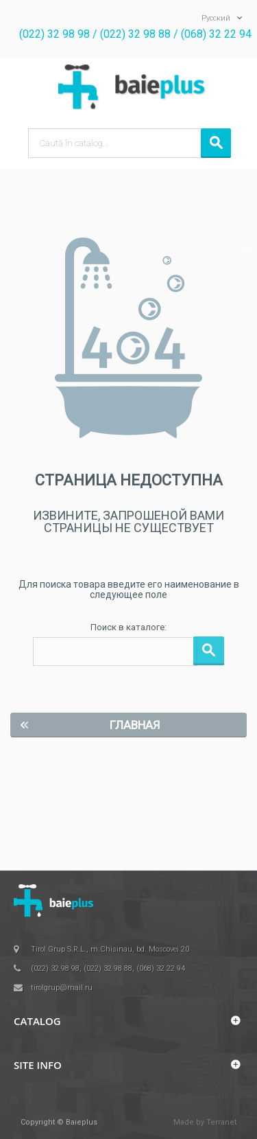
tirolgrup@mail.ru (62, 987)
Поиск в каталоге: (128, 627)
